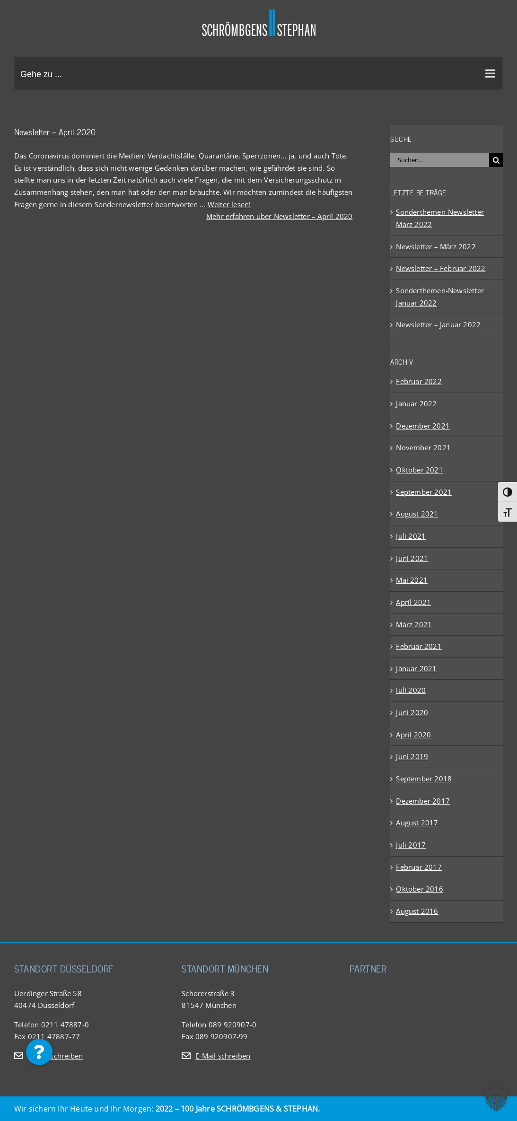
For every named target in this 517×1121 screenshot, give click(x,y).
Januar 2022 (416, 403)
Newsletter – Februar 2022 (440, 268)
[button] (39, 1052)
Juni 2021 (412, 558)
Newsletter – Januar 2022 (438, 324)
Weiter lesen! (229, 204)
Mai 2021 (412, 580)
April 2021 (413, 602)
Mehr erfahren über (279, 216)
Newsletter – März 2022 (435, 246)
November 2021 (423, 447)
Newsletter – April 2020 (55, 131)
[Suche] (496, 160)
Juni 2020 (412, 712)
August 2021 (417, 513)
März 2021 (414, 624)
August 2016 (417, 911)
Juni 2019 (412, 756)
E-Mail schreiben (55, 1055)
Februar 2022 (418, 381)
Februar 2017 (418, 867)
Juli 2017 (411, 845)
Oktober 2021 (419, 469)
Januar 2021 (416, 668)
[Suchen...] (439, 160)
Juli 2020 (411, 690)
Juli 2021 (411, 536)
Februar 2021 (418, 646)
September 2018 (424, 778)
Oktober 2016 (419, 888)
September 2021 (424, 492)
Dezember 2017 (423, 801)
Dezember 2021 (423, 425)
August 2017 (417, 822)
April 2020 (413, 734)
